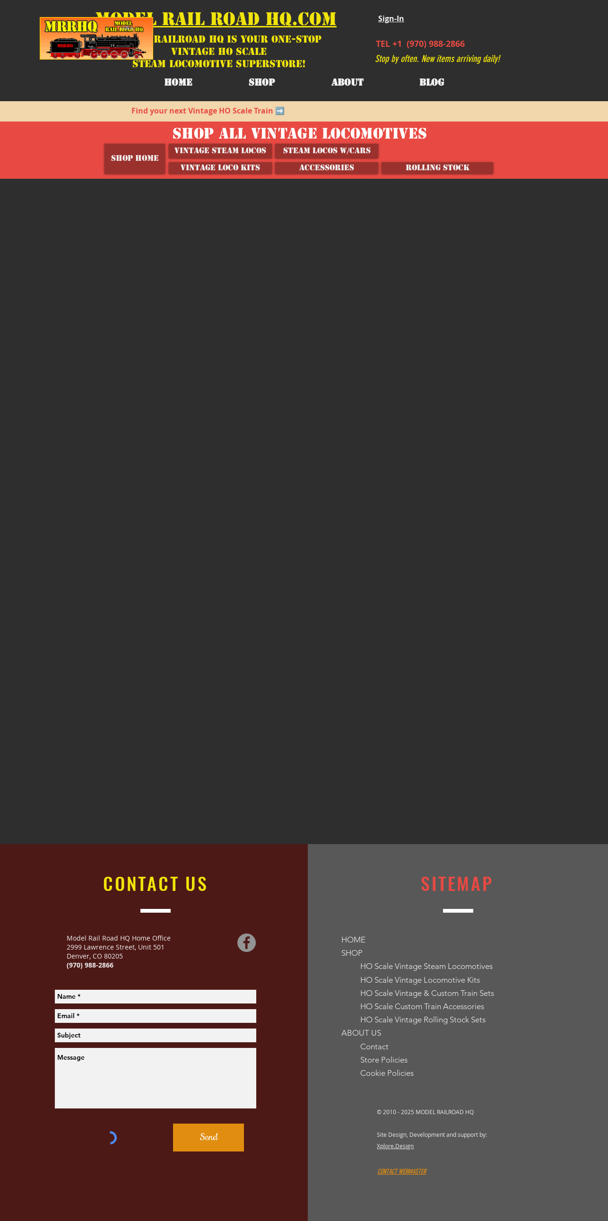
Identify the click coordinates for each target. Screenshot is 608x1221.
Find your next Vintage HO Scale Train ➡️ (208, 110)
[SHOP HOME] (134, 159)
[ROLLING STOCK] (437, 168)
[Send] (208, 1137)
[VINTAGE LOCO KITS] (220, 168)
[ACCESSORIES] (326, 168)
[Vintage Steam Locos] (220, 151)
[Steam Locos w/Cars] (326, 151)
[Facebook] (246, 942)
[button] (347, 83)
